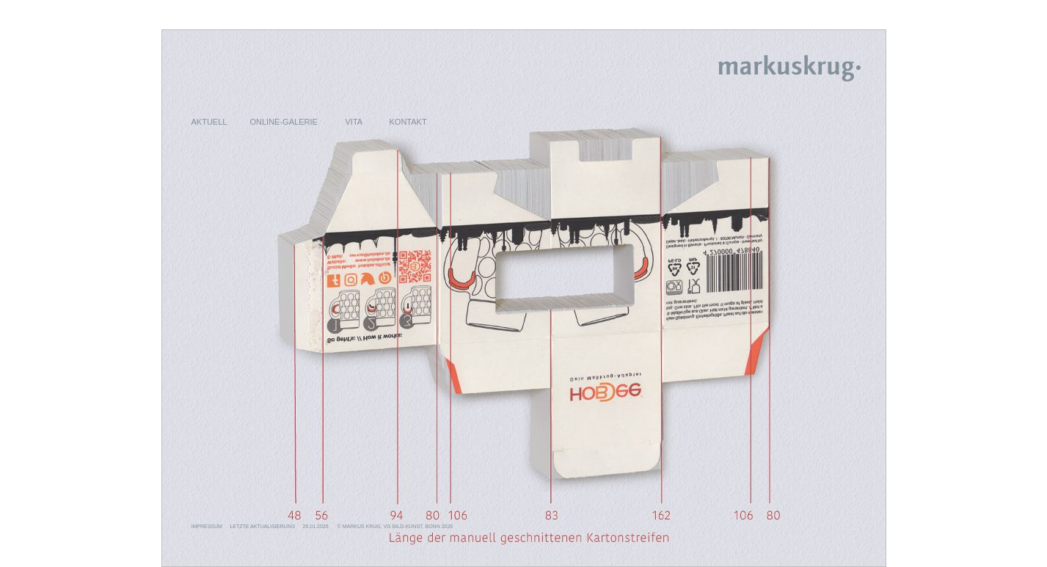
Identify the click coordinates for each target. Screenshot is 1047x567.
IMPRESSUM (206, 526)
